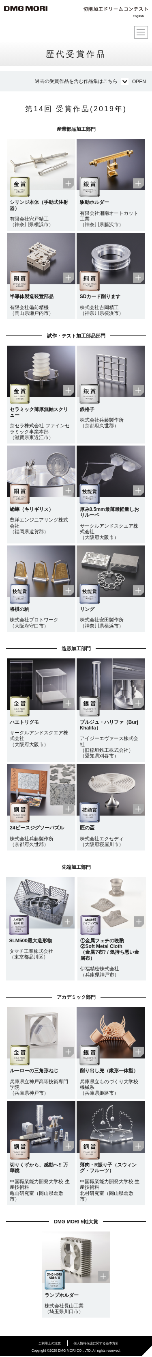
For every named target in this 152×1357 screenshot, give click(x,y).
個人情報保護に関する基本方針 (96, 1343)
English (138, 16)
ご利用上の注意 (49, 1343)
